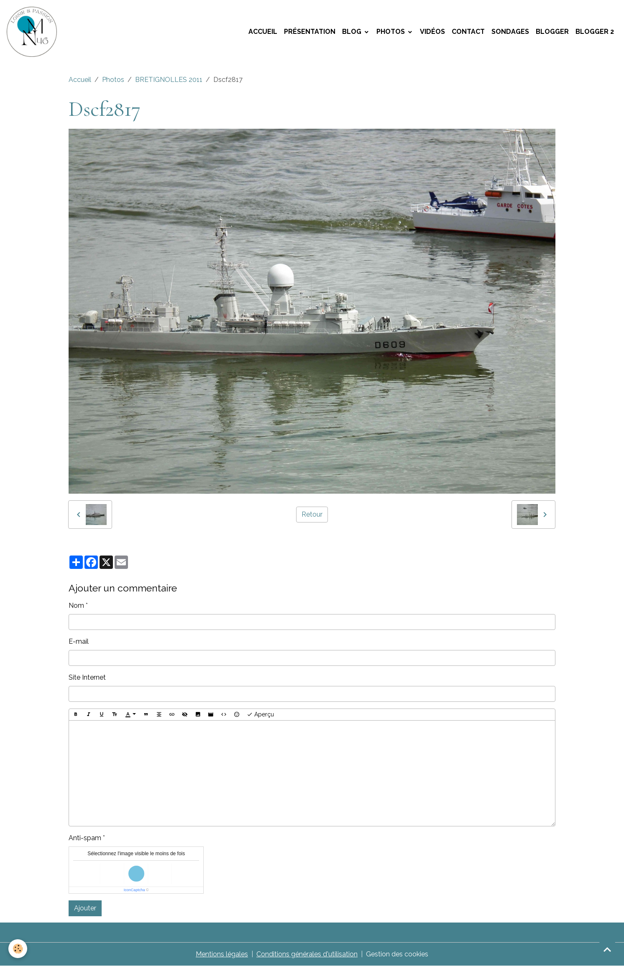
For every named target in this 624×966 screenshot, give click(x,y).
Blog (352, 32)
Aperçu (260, 715)
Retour (312, 514)
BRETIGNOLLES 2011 (168, 80)
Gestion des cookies (397, 954)
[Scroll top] (607, 949)
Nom (76, 605)
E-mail (79, 641)
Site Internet (87, 677)
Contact (468, 32)
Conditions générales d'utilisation (307, 954)
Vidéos (432, 32)
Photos (391, 32)
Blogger (552, 32)
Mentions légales (222, 954)
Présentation (309, 32)
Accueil (262, 32)
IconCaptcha (134, 890)
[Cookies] (17, 948)
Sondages (510, 32)
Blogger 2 (594, 32)
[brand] (33, 32)
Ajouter (85, 908)
